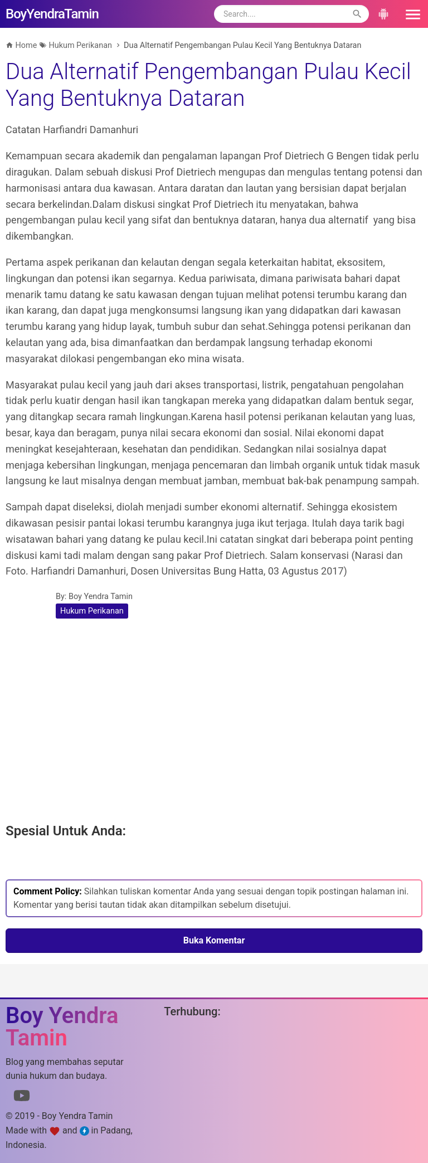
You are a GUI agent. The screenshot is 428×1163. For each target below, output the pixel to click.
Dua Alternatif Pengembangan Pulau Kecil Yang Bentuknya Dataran (208, 85)
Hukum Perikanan (92, 611)
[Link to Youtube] (21, 1098)
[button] (409, 14)
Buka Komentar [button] (214, 940)
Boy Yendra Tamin (101, 596)
